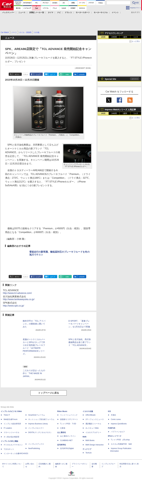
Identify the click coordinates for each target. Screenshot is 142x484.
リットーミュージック (69, 415)
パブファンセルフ (118, 432)
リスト (25, 74)
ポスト (17, 74)
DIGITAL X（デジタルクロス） (40, 432)
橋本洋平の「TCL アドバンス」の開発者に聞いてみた (34, 324)
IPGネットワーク (114, 436)
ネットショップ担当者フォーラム (41, 419)
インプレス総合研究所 (12, 424)
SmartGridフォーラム (36, 415)
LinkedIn (82, 74)
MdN (84, 437)
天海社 (113, 415)
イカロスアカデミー (93, 432)
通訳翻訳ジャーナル (93, 424)
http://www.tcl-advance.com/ (17, 293)
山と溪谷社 (61, 432)
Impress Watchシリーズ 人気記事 (120, 109)
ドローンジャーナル (11, 432)
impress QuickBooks (119, 424)
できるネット (9, 449)
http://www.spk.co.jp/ (13, 305)
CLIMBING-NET (66, 440)
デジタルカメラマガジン (13, 445)
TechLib (88, 453)
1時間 (103, 37)
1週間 (125, 37)
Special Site (110, 79)
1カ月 (136, 37)
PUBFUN (111, 428)
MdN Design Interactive (94, 445)
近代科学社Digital (67, 448)
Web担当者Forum (10, 419)
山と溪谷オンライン (68, 436)
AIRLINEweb (90, 415)
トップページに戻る (48, 393)
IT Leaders (8, 428)
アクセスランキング (114, 33)
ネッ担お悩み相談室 (11, 437)
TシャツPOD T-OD (68, 424)
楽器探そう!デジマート (69, 419)
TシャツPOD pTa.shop (120, 440)
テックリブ (87, 449)
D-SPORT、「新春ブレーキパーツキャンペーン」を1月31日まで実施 (79, 324)
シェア (38, 74)
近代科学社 (61, 445)
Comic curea (116, 419)
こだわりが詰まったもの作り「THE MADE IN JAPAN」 (34, 373)
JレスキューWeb (92, 428)
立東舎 (62, 428)
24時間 (114, 37)
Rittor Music (62, 411)
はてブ (52, 74)
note (67, 74)
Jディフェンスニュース (94, 419)
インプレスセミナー (36, 428)
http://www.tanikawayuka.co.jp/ (18, 299)
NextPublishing (34, 448)
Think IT (7, 415)
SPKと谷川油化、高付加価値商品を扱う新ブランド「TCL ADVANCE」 (79, 342)
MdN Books (89, 440)
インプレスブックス (36, 444)
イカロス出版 (88, 411)
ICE (109, 411)
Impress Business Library (38, 424)
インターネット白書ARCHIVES (16, 453)
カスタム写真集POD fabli (121, 444)
